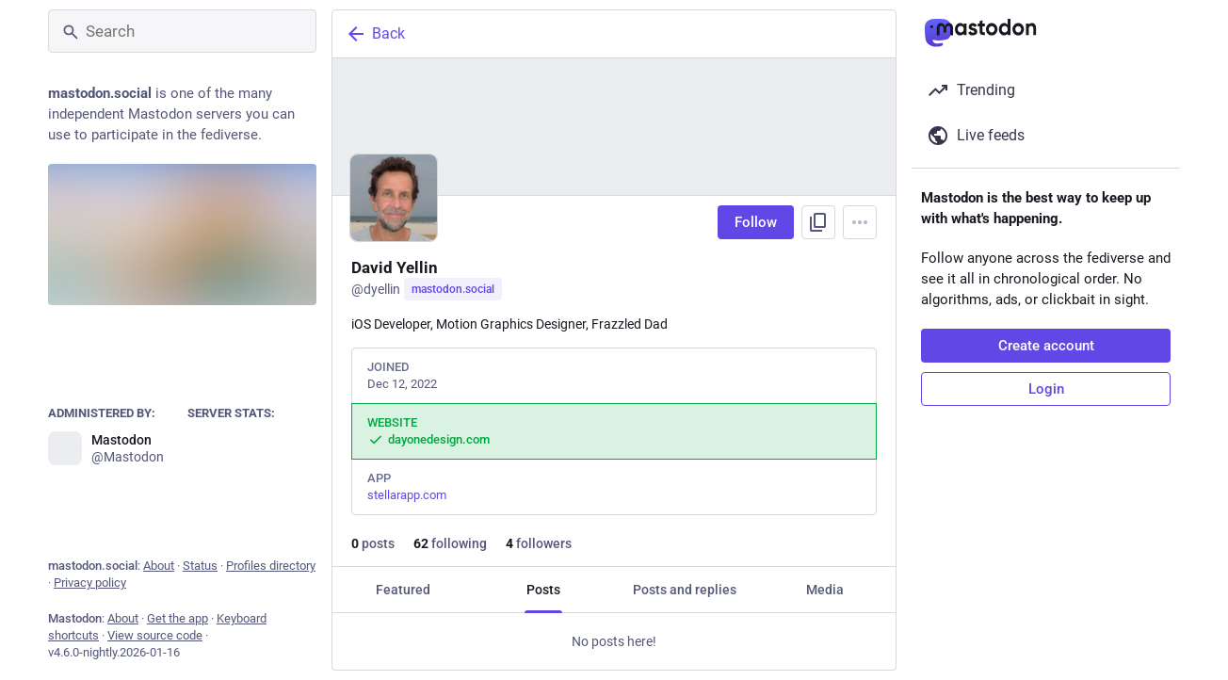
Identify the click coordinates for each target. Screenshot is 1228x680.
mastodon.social (453, 289)
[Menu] (860, 222)
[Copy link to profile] (818, 222)
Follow (756, 222)
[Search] (182, 31)
